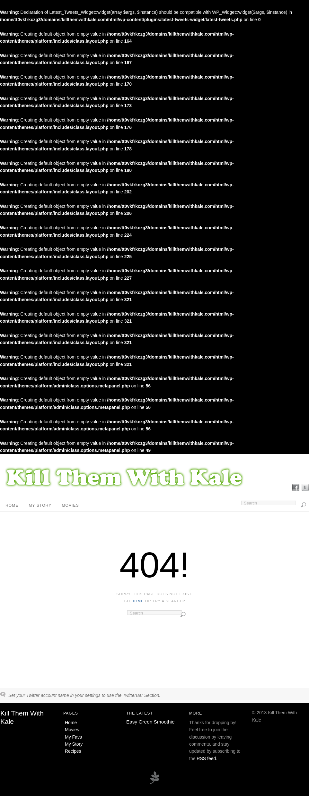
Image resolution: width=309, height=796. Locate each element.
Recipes (73, 751)
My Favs (73, 737)
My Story (40, 505)
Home (11, 505)
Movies (70, 505)
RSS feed (206, 758)
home (137, 601)
